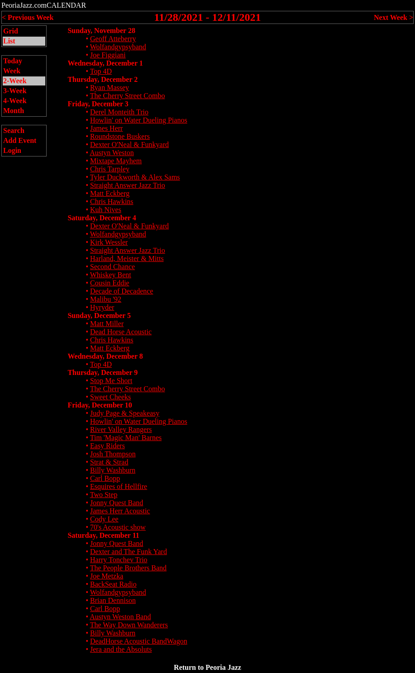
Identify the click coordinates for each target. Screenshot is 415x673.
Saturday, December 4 (101, 218)
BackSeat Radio (113, 584)
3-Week (15, 91)
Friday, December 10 (99, 405)
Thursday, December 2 (102, 79)
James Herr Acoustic (120, 511)
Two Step (104, 494)
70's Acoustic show (118, 527)
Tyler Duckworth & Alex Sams (135, 177)
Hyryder (102, 307)
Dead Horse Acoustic (121, 332)
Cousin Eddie (109, 283)
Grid (10, 31)
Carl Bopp (105, 478)
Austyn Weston (112, 152)
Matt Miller (107, 323)
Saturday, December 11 (103, 535)
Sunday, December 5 (99, 315)
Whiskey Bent (110, 275)
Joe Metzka (106, 576)
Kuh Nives (105, 209)
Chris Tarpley (109, 169)
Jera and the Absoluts (121, 649)
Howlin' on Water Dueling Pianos (138, 120)
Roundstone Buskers (120, 136)
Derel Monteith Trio (119, 112)
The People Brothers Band (128, 568)
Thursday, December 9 (102, 372)
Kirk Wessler (109, 242)
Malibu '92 (105, 299)
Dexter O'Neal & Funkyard (129, 144)
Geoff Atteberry (113, 39)
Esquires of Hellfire (118, 486)
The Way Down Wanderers (129, 625)
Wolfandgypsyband (118, 47)
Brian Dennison (113, 600)
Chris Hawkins (112, 201)
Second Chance (112, 266)
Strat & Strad (109, 462)
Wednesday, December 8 (105, 356)
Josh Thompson (113, 454)
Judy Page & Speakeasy (124, 413)
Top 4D (101, 71)
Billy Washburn (112, 470)
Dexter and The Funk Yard (128, 551)
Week (11, 71)
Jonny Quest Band (116, 503)
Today (12, 61)
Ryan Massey (109, 87)
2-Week (15, 81)
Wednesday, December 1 (105, 63)
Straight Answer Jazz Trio (127, 185)
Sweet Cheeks (110, 397)
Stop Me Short (111, 380)
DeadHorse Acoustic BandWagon (138, 641)
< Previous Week (27, 17)
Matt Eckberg (109, 193)
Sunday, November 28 (101, 30)
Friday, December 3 (97, 104)
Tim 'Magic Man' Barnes (126, 437)
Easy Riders (107, 446)
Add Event (19, 140)
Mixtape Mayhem (116, 161)
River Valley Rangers (121, 429)
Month (13, 110)
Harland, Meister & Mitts (127, 258)
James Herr (106, 128)
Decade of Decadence (121, 291)
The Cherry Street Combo (127, 96)
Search (13, 130)
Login (12, 150)
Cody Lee (104, 519)
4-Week (15, 100)
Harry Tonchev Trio (119, 560)
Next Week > (393, 17)
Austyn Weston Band (120, 617)
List (9, 41)
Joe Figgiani (108, 55)
